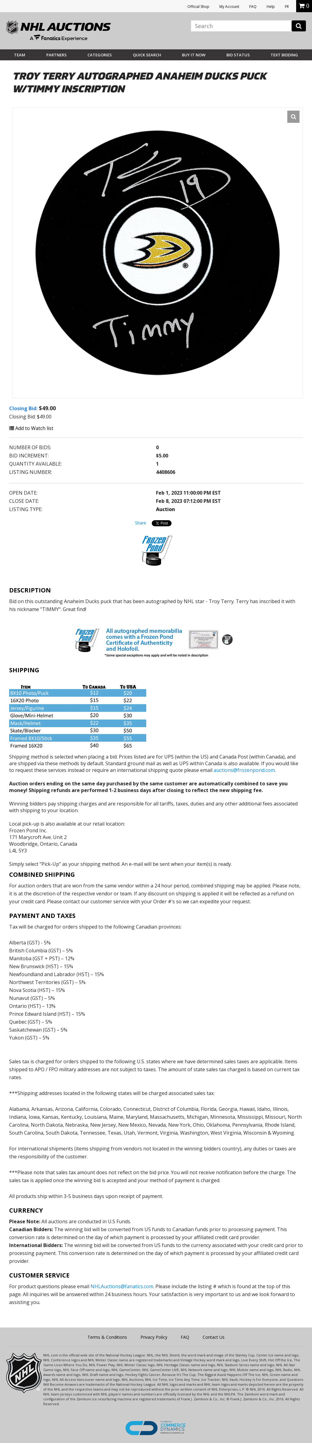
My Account (229, 6)
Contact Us (214, 1337)
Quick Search (147, 55)
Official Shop (198, 6)
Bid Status (238, 55)
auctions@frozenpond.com (244, 770)
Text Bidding (284, 55)
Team (19, 55)
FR (287, 6)
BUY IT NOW (193, 55)
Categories (99, 55)
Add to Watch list (31, 428)
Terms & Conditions (107, 1337)
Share (140, 523)
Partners (56, 55)
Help (271, 6)
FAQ (253, 6)
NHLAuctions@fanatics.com (121, 1286)
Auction (165, 509)
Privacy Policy (153, 1337)
